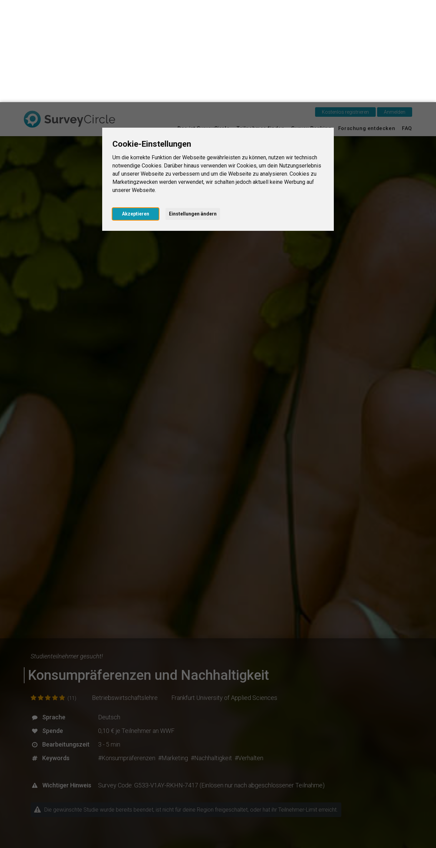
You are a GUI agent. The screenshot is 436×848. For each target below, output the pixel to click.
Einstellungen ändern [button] (193, 111)
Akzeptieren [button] (135, 111)
